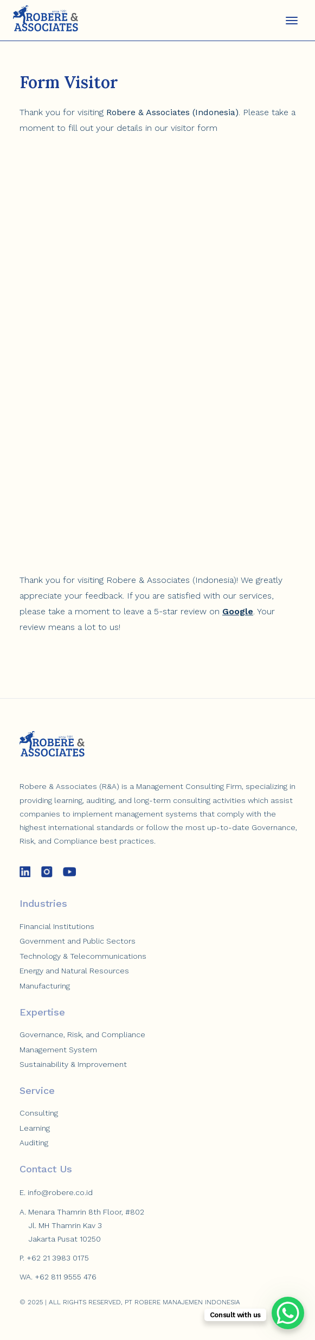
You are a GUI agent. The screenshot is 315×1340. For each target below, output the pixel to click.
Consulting (39, 1113)
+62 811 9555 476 (66, 1276)
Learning (35, 1128)
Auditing (34, 1142)
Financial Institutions (57, 926)
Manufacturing (45, 985)
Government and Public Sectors (78, 941)
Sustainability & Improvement (73, 1064)
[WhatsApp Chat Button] (288, 1313)
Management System (58, 1049)
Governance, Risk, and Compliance (82, 1034)
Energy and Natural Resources (74, 970)
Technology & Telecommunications (83, 956)
